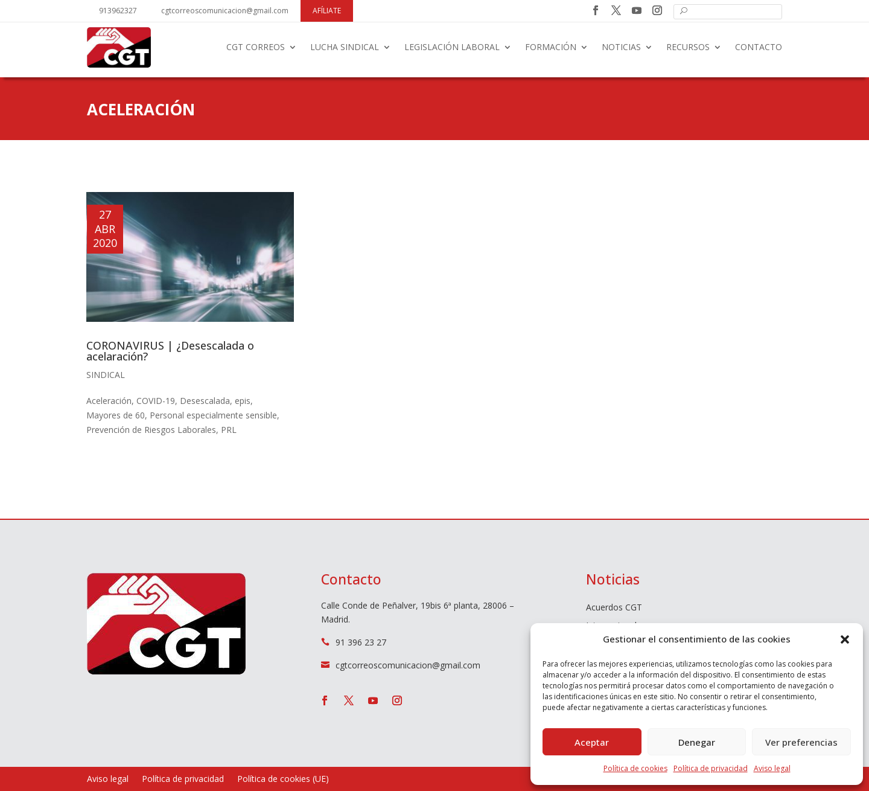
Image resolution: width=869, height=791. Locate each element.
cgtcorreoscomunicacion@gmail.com (224, 10)
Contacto (758, 47)
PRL (229, 429)
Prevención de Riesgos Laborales (151, 429)
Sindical (105, 374)
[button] (845, 639)
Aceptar (592, 742)
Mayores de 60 (115, 415)
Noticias (621, 47)
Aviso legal (772, 768)
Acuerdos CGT (614, 608)
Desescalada (205, 400)
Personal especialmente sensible (213, 415)
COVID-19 (155, 400)
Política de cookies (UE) (283, 779)
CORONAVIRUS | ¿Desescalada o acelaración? (170, 350)
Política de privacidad (710, 768)
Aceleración (109, 400)
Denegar (696, 742)
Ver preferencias (801, 742)
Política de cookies (635, 768)
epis (242, 400)
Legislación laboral (452, 47)
